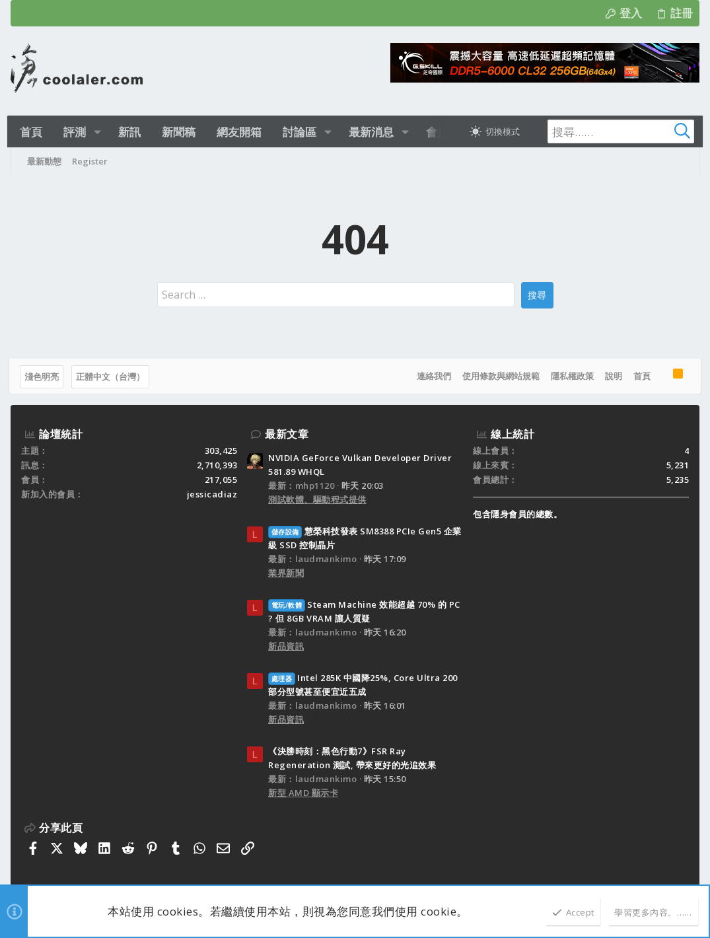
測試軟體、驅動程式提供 (317, 499)
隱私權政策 (570, 376)
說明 (611, 376)
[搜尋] (606, 131)
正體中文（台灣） (112, 376)
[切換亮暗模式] (488, 131)
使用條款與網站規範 (499, 376)
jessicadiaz (212, 494)
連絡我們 (432, 376)
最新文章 (286, 434)
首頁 (640, 376)
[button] (99, 132)
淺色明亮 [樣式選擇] (43, 376)
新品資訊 (286, 646)
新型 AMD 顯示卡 (303, 793)
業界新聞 (286, 573)
